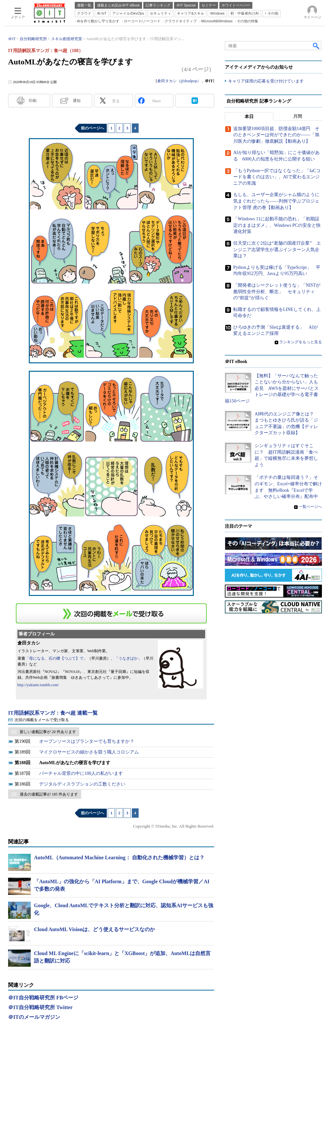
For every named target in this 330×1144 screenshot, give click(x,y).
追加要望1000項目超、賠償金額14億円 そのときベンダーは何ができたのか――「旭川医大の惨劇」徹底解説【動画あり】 (276, 135)
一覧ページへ (310, 506)
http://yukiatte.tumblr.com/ (38, 685)
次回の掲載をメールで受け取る (42, 720)
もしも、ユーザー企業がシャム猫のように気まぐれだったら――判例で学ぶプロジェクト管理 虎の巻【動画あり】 (276, 201)
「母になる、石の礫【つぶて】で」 (56, 658)
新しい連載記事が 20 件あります (48, 732)
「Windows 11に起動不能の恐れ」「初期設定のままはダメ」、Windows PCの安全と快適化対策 (277, 225)
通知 (77, 100)
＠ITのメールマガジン (34, 1017)
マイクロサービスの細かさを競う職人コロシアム (89, 752)
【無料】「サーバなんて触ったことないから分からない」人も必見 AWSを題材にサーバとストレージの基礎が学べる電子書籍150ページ (272, 388)
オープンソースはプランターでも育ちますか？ (86, 741)
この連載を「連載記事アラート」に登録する (111, 613)
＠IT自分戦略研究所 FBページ (43, 997)
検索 (316, 45)
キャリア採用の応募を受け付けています (266, 81)
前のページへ (92, 128)
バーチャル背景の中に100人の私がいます (81, 773)
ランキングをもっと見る (300, 342)
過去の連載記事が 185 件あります (49, 794)
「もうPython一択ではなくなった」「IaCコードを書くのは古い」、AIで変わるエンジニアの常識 (277, 177)
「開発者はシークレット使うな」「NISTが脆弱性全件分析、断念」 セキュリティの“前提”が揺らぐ (276, 291)
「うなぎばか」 (128, 658)
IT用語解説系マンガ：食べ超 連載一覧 (53, 713)
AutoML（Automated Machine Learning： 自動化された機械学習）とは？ (119, 857)
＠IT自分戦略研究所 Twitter (40, 1007)
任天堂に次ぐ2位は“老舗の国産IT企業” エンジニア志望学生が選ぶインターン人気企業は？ (277, 249)
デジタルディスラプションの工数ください (82, 784)
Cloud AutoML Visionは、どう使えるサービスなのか (94, 929)
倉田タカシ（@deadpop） (179, 81)
